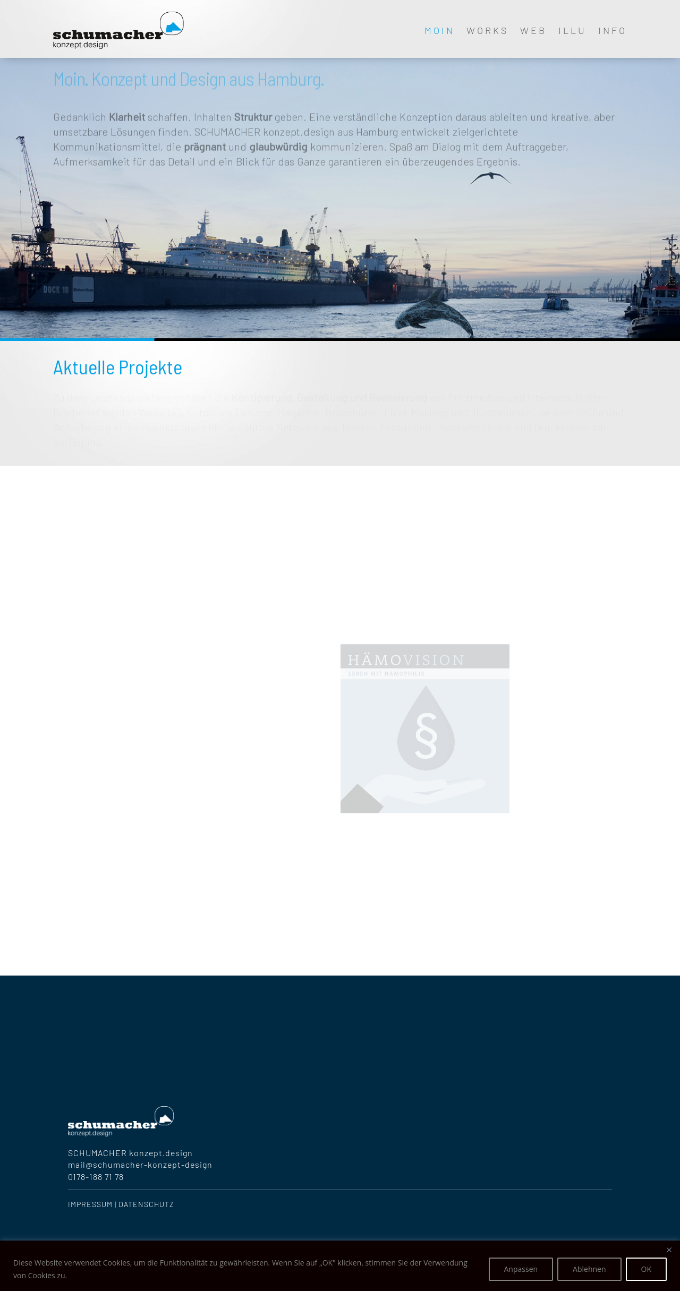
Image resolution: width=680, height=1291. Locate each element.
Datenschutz (146, 1204)
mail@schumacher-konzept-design (140, 1164)
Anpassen (521, 1269)
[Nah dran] (668, 1249)
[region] (340, 1266)
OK (646, 1269)
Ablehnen (589, 1269)
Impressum (90, 1204)
